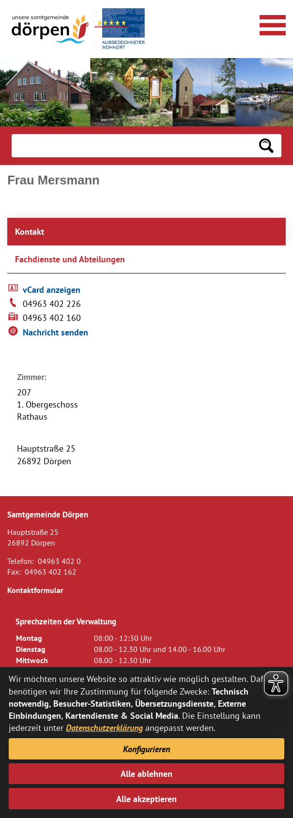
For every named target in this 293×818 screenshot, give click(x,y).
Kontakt (29, 231)
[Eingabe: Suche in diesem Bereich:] (131, 145)
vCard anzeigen (51, 289)
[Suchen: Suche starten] (266, 145)
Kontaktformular (35, 590)
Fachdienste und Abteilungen (70, 259)
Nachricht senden (55, 332)
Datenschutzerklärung (104, 727)
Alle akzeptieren (146, 798)
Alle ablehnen (146, 773)
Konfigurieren (146, 749)
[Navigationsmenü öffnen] (271, 24)
